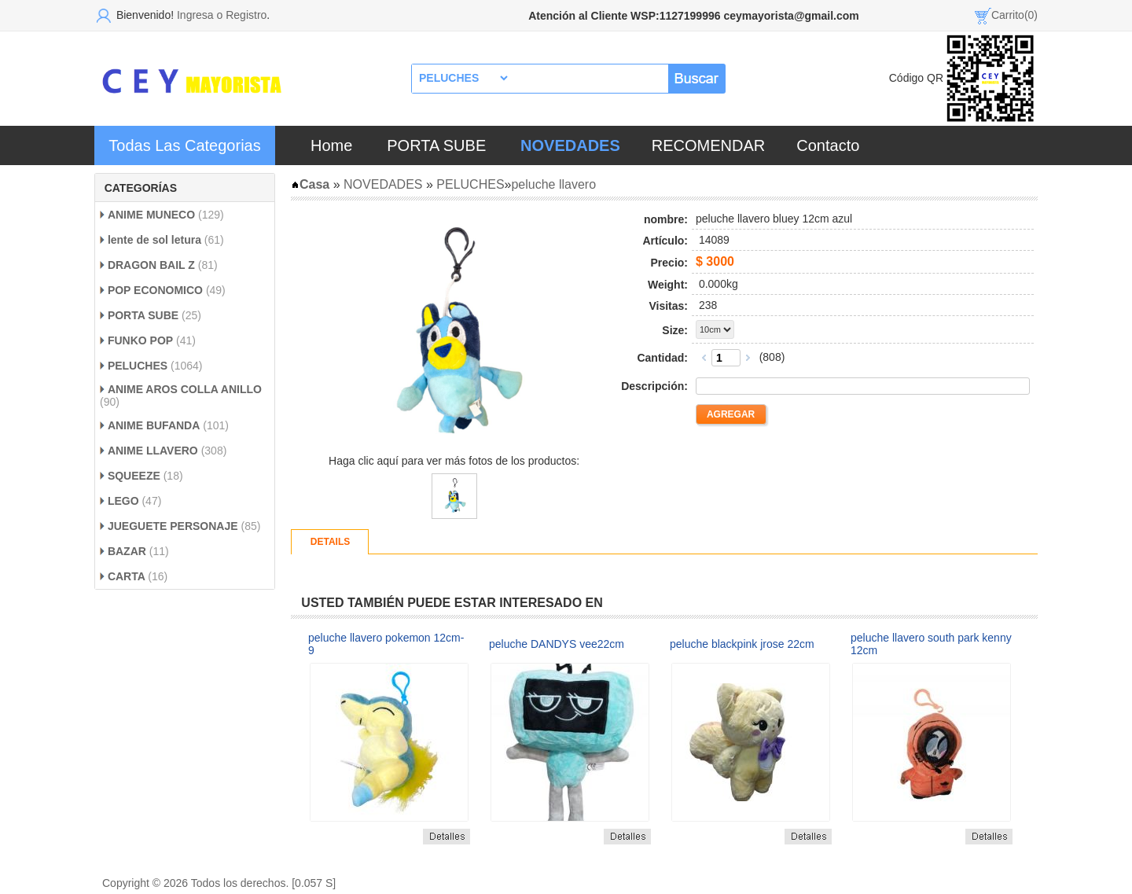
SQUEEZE (134, 475)
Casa (310, 184)
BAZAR (127, 551)
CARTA (128, 576)
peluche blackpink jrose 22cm (742, 644)
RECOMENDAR (708, 145)
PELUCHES (137, 365)
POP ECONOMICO (155, 290)
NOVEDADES (383, 184)
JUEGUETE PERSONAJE (173, 526)
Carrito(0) (1014, 15)
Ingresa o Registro (221, 15)
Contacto (827, 145)
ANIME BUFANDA (154, 425)
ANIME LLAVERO (154, 450)
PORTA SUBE (436, 145)
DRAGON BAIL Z (153, 265)
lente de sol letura (154, 240)
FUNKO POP (140, 340)
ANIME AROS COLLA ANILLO (185, 389)
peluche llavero (553, 184)
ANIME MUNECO (151, 214)
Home (331, 145)
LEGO (125, 501)
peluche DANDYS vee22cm (556, 644)
